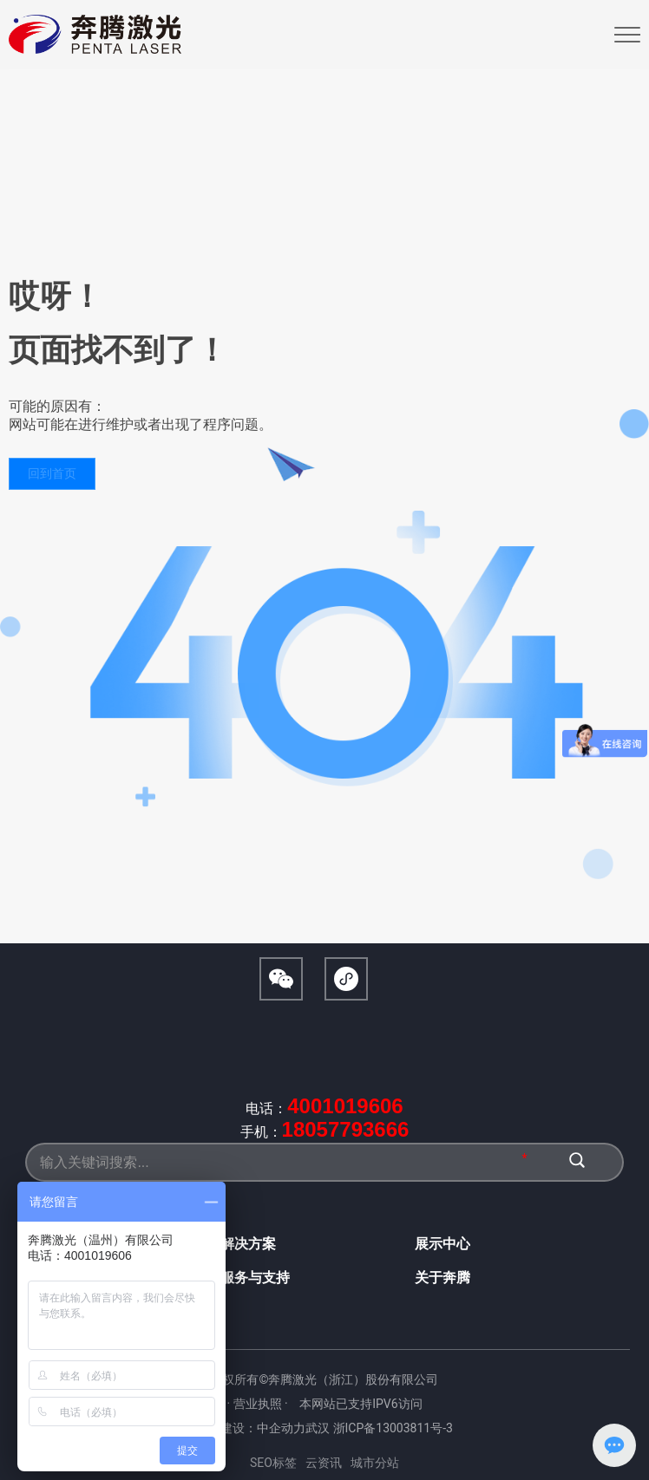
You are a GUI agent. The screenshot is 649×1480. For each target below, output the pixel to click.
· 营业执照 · (258, 1404)
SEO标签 (273, 1463)
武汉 (317, 1428)
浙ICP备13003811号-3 (393, 1428)
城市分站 (375, 1463)
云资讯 (323, 1463)
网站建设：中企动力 (250, 1428)
